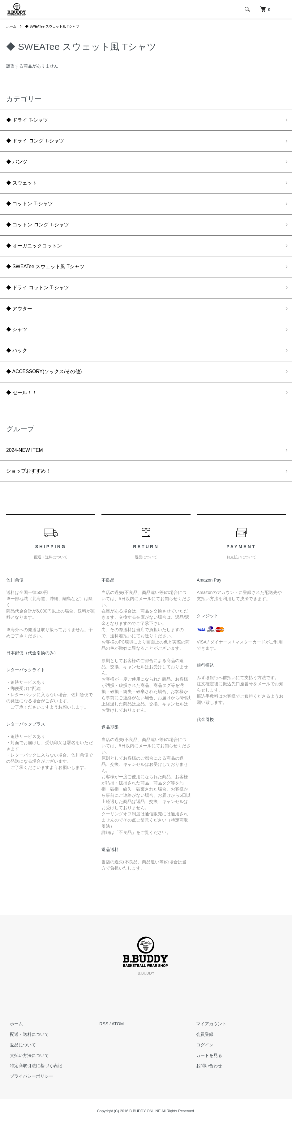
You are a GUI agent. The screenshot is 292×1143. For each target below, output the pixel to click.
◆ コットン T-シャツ (32, 209)
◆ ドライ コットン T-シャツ (41, 298)
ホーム (11, 26)
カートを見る (206, 1074)
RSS (103, 1043)
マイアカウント (208, 1043)
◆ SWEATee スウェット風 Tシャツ (55, 26)
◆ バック (18, 364)
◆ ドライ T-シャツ (29, 121)
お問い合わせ (206, 1085)
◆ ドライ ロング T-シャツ (38, 143)
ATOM (118, 1043)
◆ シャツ (18, 342)
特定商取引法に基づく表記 (32, 1085)
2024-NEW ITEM (27, 468)
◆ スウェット (23, 187)
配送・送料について (25, 1053)
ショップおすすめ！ (31, 490)
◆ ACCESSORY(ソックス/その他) (49, 387)
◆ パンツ (18, 165)
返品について (19, 1064)
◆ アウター (21, 320)
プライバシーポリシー (27, 1095)
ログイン (201, 1064)
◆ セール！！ (23, 409)
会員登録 (201, 1053)
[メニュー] (282, 9)
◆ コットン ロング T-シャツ (41, 232)
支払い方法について (25, 1074)
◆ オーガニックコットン (37, 254)
